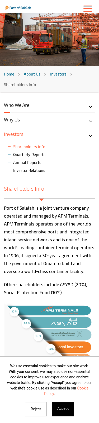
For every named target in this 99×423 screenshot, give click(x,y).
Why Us (12, 119)
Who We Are (16, 105)
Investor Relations (29, 170)
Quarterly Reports (29, 154)
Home (9, 74)
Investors (58, 74)
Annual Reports (27, 162)
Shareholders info (29, 146)
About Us (32, 74)
